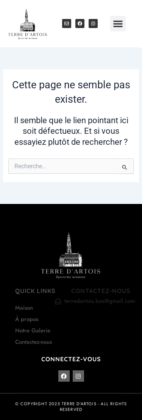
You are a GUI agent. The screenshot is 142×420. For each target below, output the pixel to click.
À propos (26, 319)
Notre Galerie (32, 330)
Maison (24, 308)
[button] (118, 23)
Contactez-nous (33, 342)
